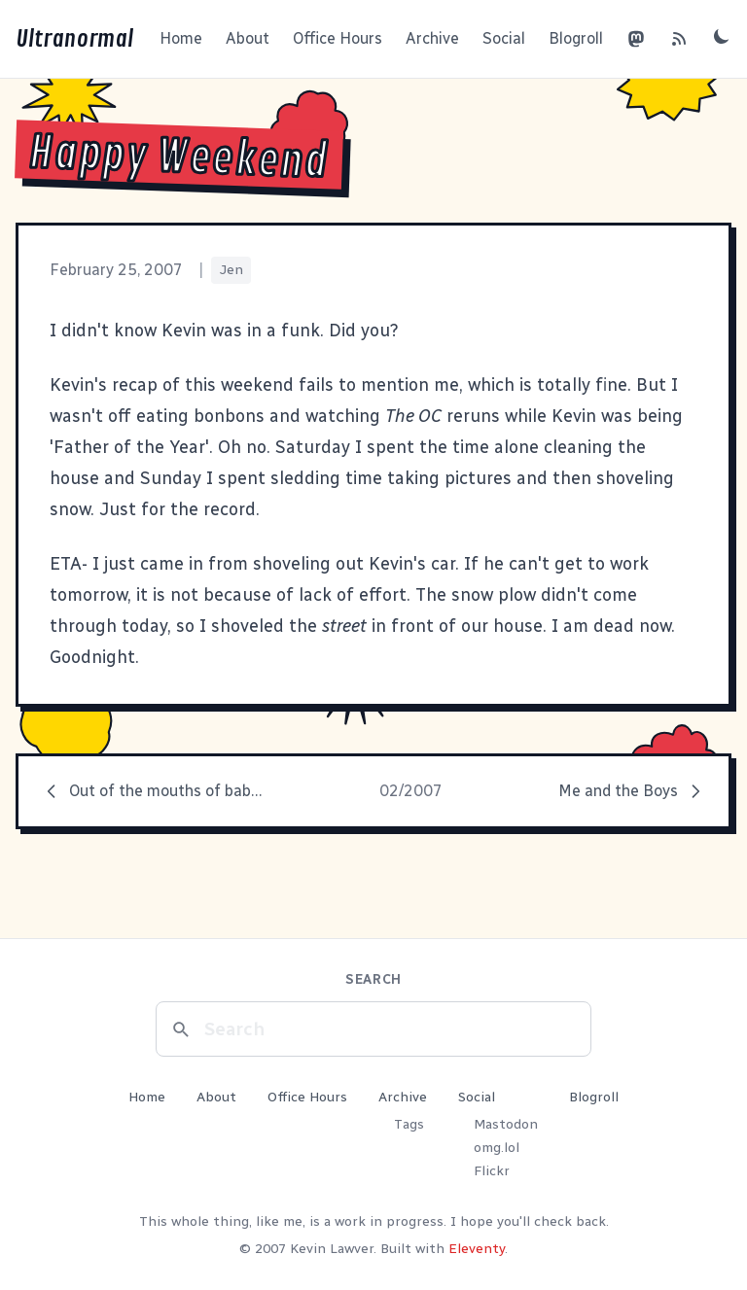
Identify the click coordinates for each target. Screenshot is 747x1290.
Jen (231, 269)
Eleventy (476, 1248)
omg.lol (496, 1147)
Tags (409, 1124)
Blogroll (576, 38)
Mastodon (506, 1124)
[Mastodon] (636, 39)
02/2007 (411, 791)
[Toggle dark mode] (721, 36)
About (247, 38)
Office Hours (337, 38)
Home (181, 38)
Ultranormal (74, 38)
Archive (432, 38)
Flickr (492, 1171)
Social (503, 38)
